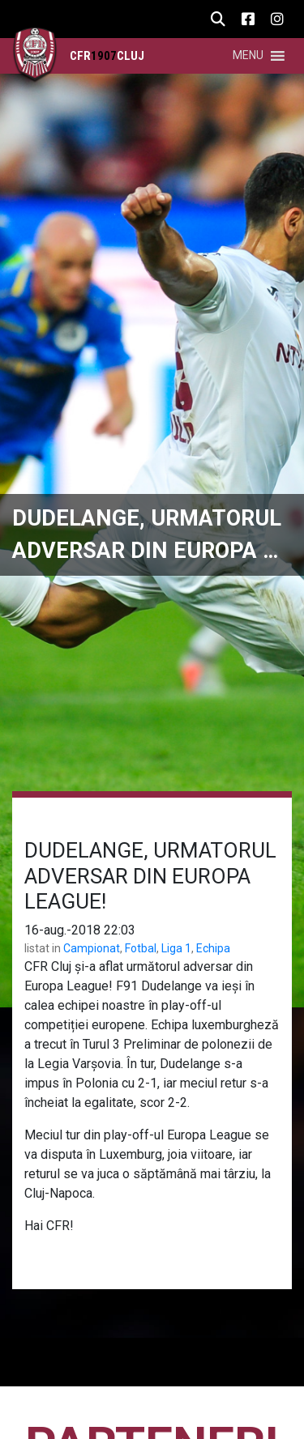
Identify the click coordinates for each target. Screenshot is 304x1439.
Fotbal (140, 948)
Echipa (213, 948)
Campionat (91, 948)
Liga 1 (176, 948)
